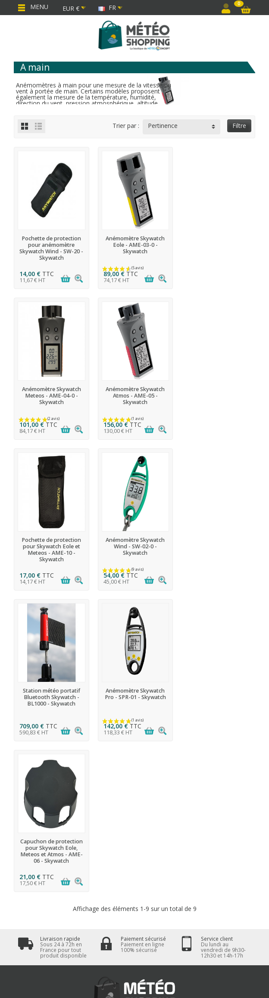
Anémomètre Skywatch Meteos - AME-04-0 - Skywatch (217, 245)
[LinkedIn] (155, 948)
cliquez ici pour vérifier (207, 812)
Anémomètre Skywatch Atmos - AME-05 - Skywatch (51, 396)
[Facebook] (114, 948)
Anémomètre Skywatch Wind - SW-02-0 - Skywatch (217, 396)
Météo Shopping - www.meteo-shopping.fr (171, 978)
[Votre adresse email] (115, 901)
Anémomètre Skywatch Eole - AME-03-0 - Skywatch (134, 245)
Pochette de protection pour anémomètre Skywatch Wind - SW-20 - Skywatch (51, 248)
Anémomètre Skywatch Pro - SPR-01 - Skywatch (134, 543)
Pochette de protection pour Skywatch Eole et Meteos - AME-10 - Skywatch (134, 399)
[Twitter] (134, 948)
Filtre (239, 125)
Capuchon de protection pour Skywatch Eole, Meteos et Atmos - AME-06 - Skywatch (218, 549)
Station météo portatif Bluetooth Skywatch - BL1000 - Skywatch (51, 546)
